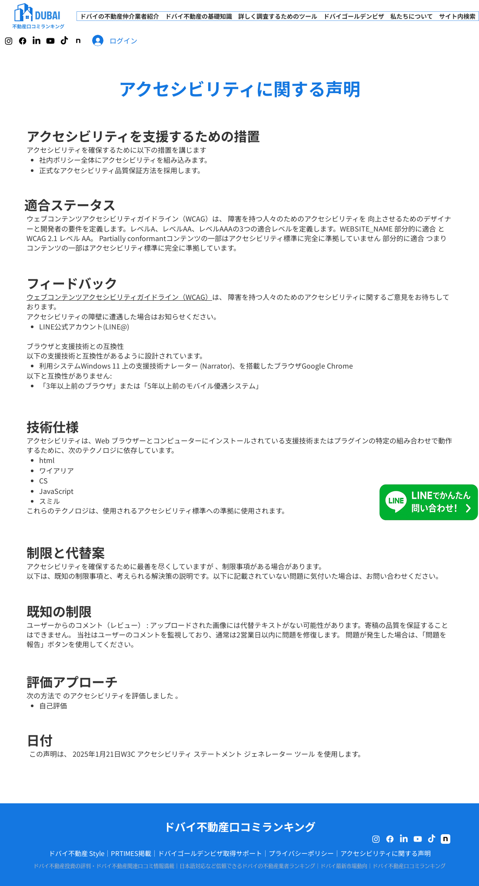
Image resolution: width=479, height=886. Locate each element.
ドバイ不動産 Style (76, 853)
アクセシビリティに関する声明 (385, 853)
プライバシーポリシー (301, 853)
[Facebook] (22, 41)
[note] (78, 41)
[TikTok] (64, 41)
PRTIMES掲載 (131, 853)
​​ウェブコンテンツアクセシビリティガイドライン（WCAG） (119, 297)
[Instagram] (8, 41)
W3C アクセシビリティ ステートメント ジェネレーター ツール (218, 753)
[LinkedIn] (36, 41)
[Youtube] (50, 41)
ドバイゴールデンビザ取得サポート (210, 853)
